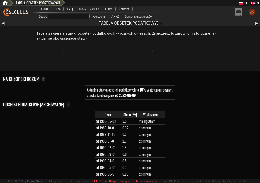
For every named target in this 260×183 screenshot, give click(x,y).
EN (255, 3)
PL (243, 3)
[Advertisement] (130, 56)
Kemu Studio (35, 181)
